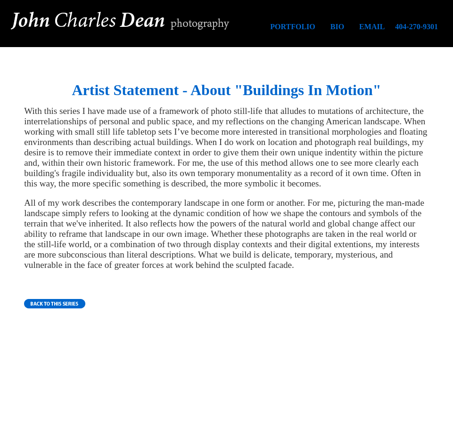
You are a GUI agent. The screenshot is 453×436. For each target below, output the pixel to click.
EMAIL (372, 27)
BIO (337, 27)
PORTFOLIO (292, 27)
